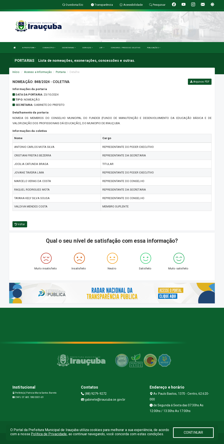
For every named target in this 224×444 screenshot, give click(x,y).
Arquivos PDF (199, 81)
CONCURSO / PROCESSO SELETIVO (125, 48)
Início (15, 72)
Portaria (61, 72)
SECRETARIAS (69, 48)
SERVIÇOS (87, 48)
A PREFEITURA (29, 48)
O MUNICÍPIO (49, 48)
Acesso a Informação (38, 72)
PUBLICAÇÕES (153, 48)
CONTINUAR (193, 432)
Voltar (20, 224)
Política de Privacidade (49, 434)
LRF (101, 48)
